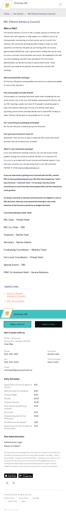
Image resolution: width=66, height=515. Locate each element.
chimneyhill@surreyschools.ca (18, 370)
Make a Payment (17, 324)
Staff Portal (12, 501)
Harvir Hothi (53, 362)
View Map (8, 344)
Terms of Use (23, 498)
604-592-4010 (11, 362)
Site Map (36, 498)
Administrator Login (13, 442)
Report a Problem (12, 446)
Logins (23, 501)
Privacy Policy (9, 498)
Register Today (48, 324)
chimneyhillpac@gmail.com (28, 168)
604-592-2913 (11, 354)
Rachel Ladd (53, 354)
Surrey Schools (11, 495)
